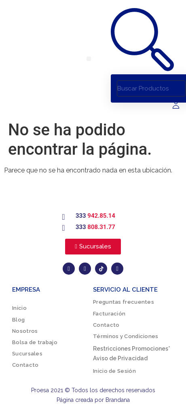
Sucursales (27, 354)
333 (95, 215)
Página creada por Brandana (93, 400)
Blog (18, 320)
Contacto (25, 365)
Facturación (109, 314)
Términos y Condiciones (126, 336)
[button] (89, 59)
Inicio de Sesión (114, 371)
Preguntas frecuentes (123, 302)
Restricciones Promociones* (131, 348)
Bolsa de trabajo (34, 342)
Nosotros (25, 331)
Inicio (19, 308)
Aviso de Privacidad (120, 358)
